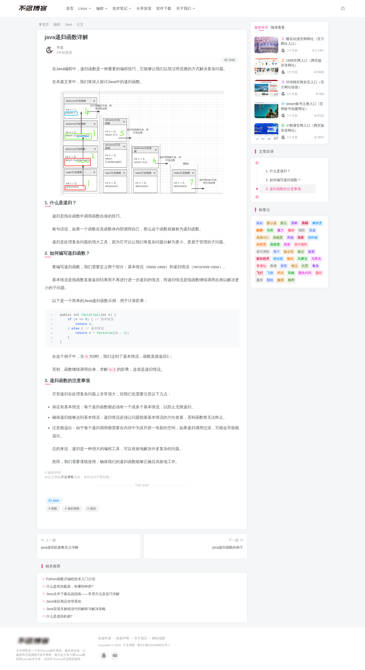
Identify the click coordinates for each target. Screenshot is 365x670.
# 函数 (53, 508)
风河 (280, 273)
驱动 (290, 258)
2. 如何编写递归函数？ (283, 180)
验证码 (288, 252)
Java (68, 24)
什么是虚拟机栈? (59, 616)
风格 (291, 273)
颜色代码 (304, 273)
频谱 (280, 280)
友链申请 (104, 638)
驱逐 (311, 252)
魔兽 (291, 230)
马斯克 (316, 258)
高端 (290, 237)
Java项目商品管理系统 (63, 601)
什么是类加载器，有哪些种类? (69, 586)
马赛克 (302, 258)
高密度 (275, 244)
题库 (259, 280)
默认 (284, 223)
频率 (291, 280)
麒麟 (259, 230)
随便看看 (278, 27)
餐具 (315, 266)
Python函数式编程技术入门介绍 (70, 579)
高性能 (313, 237)
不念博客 (67, 477)
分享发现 (143, 8)
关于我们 (185, 8)
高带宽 (261, 244)
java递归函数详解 (66, 37)
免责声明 (122, 638)
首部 (284, 266)
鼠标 (259, 223)
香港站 (261, 266)
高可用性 (262, 252)
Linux (85, 8)
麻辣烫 (317, 223)
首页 (70, 8)
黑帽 (305, 223)
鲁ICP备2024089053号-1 (153, 645)
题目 (319, 273)
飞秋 (270, 273)
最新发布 (261, 27)
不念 (60, 48)
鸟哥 (270, 230)
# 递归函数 (72, 508)
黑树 (294, 223)
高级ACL (262, 237)
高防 (301, 230)
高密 (287, 244)
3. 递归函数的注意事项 (283, 189)
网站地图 (158, 638)
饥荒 (305, 266)
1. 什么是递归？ (278, 171)
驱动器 (278, 258)
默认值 (272, 223)
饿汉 (294, 266)
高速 (312, 230)
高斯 (300, 237)
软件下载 (163, 8)
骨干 (276, 252)
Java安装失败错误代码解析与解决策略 (76, 609)
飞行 (259, 273)
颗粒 (270, 280)
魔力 (280, 230)
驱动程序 (262, 258)
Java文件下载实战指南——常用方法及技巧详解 (83, 594)
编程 (102, 8)
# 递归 (91, 508)
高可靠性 (300, 244)
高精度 (278, 237)
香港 (273, 266)
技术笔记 (122, 8)
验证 (301, 252)
